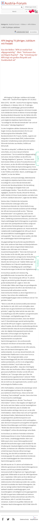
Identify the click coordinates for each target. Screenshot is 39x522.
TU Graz (33, 11)
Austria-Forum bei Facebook (2, 519)
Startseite (3, 3)
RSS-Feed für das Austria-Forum (13, 519)
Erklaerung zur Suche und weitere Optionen (31, 7)
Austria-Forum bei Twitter (8, 519)
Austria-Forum (16, 3)
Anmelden (33, 32)
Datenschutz (24, 519)
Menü (14, 11)
